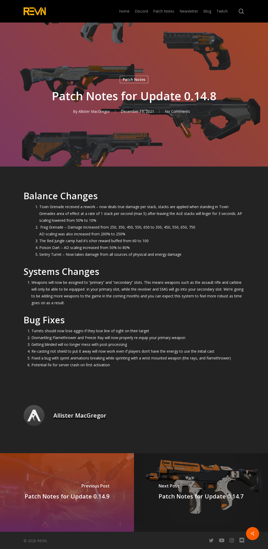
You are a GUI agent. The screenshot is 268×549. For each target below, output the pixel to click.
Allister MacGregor (94, 111)
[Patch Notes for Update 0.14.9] (67, 492)
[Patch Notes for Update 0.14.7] (201, 492)
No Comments (177, 111)
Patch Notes (134, 79)
